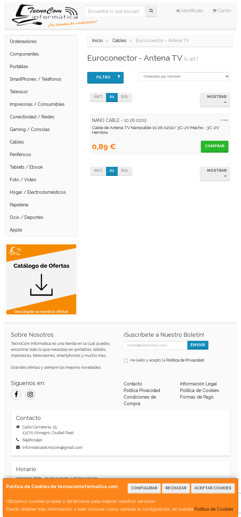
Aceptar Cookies (213, 488)
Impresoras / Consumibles (37, 104)
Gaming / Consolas (30, 129)
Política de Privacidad (185, 360)
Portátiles (19, 66)
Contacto (133, 383)
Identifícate (189, 10)
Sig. (125, 97)
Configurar (144, 488)
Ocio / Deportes (26, 217)
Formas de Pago (197, 397)
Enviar (197, 345)
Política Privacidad (142, 390)
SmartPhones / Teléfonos (36, 79)
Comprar (214, 146)
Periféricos (20, 154)
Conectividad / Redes (32, 116)
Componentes (24, 54)
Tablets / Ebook (26, 167)
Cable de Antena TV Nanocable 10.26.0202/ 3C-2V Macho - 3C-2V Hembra (155, 130)
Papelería (19, 204)
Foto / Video (23, 179)
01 (112, 97)
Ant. (98, 97)
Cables (17, 141)
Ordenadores (23, 41)
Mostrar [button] (217, 99)
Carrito (221, 10)
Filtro (108, 77)
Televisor (19, 91)
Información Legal (198, 383)
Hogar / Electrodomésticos (38, 192)
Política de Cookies (214, 509)
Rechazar (175, 488)
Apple (16, 229)
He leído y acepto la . (167, 360)
